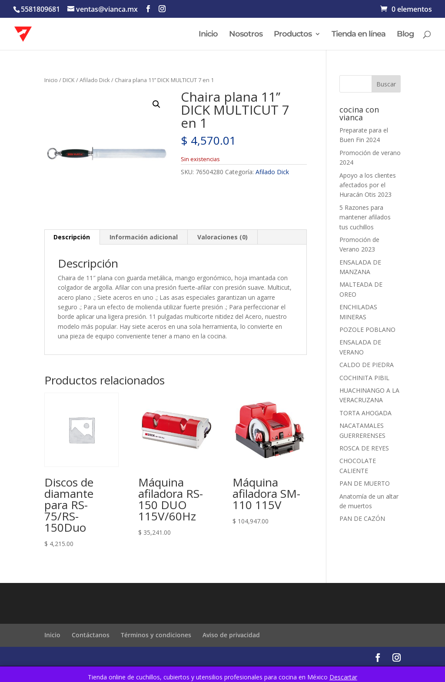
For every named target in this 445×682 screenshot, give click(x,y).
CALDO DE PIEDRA (366, 365)
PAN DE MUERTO (364, 483)
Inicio (208, 35)
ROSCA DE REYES (364, 448)
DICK (69, 80)
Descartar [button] (343, 677)
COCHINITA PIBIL (364, 378)
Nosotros (245, 35)
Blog (405, 35)
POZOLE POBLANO (367, 329)
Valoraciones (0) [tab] (222, 237)
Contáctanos (91, 635)
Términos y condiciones (156, 635)
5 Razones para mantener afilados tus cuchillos (365, 217)
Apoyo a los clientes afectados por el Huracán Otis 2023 (367, 185)
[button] (156, 104)
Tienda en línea (358, 35)
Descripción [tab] (71, 237)
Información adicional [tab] (144, 237)
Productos (293, 35)
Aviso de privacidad (231, 635)
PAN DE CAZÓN (362, 518)
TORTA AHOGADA (365, 413)
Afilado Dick (95, 80)
